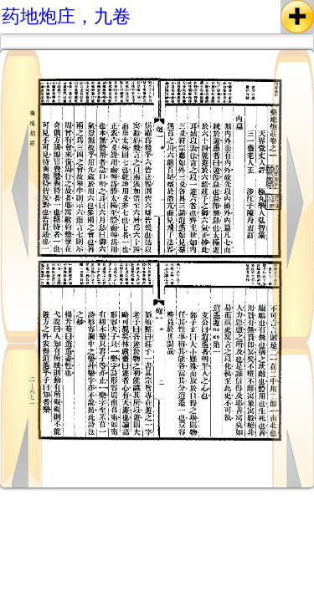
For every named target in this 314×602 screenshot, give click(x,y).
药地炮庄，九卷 (66, 16)
